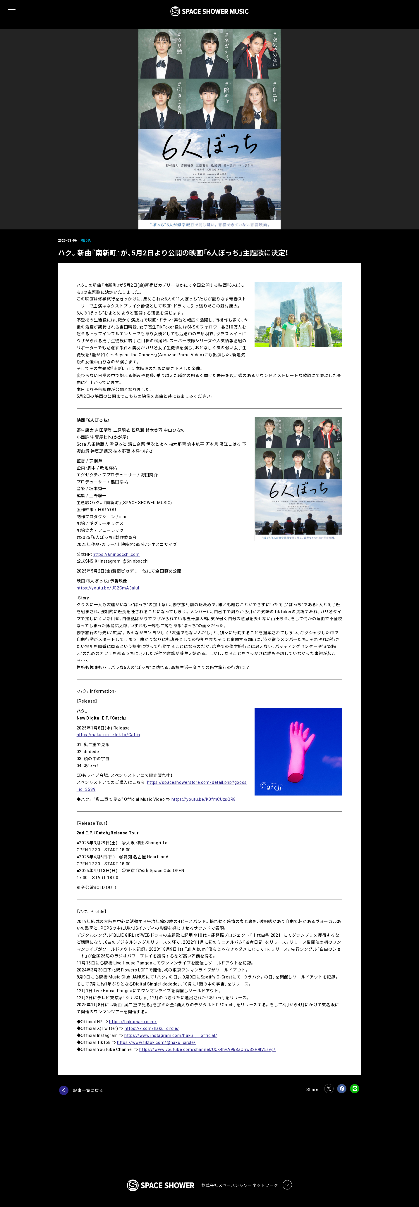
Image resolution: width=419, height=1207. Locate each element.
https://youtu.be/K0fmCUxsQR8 (204, 799)
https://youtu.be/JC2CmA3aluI (108, 588)
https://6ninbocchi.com (117, 554)
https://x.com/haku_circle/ (152, 1028)
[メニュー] (12, 12)
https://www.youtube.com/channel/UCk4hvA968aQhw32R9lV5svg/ (208, 1049)
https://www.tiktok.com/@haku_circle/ (157, 1042)
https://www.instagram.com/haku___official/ (171, 1035)
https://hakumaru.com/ (134, 1021)
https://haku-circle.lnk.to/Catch (109, 734)
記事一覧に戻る (89, 1090)
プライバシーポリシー (131, 1185)
